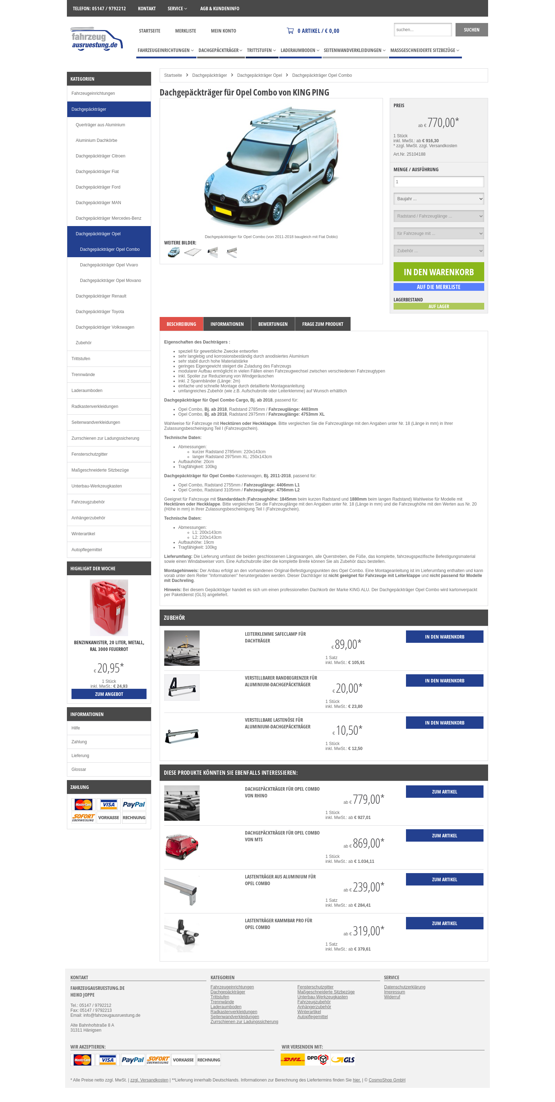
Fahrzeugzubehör (88, 502)
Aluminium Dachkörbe (96, 140)
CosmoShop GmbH (387, 1080)
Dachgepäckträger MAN (98, 202)
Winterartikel (83, 533)
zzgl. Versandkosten (438, 145)
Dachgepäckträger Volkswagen (105, 327)
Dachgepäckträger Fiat (97, 171)
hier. (357, 1080)
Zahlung (79, 741)
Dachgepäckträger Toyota (100, 311)
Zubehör (84, 342)
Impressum (394, 992)
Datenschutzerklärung (404, 987)
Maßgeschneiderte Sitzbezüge (100, 470)
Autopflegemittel (86, 549)
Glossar (78, 769)
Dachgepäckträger (209, 75)
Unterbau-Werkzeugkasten (96, 486)
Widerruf (392, 996)
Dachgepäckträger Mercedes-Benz (108, 218)
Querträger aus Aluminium (100, 124)
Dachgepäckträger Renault (101, 296)
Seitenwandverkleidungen (95, 422)
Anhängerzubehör (88, 517)
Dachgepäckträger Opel (259, 75)
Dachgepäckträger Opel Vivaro (109, 264)
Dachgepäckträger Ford (98, 187)
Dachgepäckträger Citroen (100, 156)
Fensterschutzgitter (89, 454)
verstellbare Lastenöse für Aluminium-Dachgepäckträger (277, 723)
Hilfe (75, 728)
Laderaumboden (86, 390)
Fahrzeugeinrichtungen (93, 93)
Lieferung (80, 755)
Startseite (149, 30)
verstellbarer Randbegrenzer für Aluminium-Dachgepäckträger (281, 681)
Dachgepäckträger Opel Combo (322, 75)
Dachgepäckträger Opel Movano (110, 280)
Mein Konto (223, 30)
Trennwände (83, 374)
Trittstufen (80, 358)
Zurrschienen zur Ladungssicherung (105, 438)
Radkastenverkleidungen (94, 406)
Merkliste (185, 30)
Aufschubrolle (255, 390)
